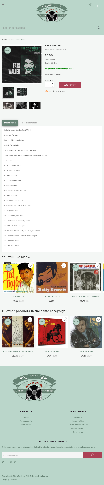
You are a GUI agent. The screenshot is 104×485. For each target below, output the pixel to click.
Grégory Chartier (9, 480)
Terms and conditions (78, 425)
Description (10, 123)
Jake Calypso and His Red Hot (17, 352)
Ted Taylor (18, 297)
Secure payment (78, 428)
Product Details (29, 123)
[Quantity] (48, 85)
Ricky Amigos (52, 352)
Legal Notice (78, 421)
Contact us (78, 432)
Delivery (78, 417)
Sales (26, 417)
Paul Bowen (86, 352)
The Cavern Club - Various (85, 297)
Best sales (26, 425)
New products (26, 421)
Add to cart (70, 85)
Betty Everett (52, 297)
